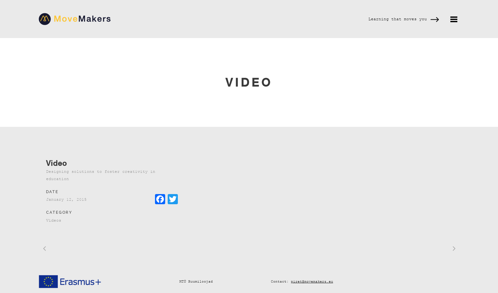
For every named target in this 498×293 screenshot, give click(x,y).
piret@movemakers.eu (312, 281)
